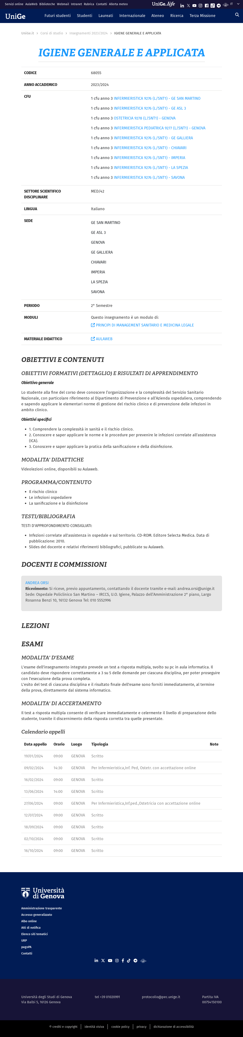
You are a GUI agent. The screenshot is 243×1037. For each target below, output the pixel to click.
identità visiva (94, 1027)
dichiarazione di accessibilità (174, 1027)
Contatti (101, 4)
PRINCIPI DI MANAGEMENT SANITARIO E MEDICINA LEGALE (142, 325)
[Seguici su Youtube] (194, 4)
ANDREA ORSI (37, 582)
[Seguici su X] (188, 4)
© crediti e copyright (63, 1027)
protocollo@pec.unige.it (161, 996)
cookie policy (120, 1027)
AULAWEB (101, 339)
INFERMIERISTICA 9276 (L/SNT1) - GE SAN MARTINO (157, 98)
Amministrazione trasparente (41, 908)
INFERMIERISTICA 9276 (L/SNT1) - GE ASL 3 (150, 108)
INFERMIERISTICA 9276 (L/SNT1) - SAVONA (149, 177)
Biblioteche (47, 4)
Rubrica (89, 4)
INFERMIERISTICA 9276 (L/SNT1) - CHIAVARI (150, 147)
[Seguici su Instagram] (200, 4)
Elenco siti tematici (34, 934)
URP (24, 940)
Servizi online (14, 4)
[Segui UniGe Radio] (226, 4)
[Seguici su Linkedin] (182, 4)
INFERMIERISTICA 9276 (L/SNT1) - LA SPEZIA (151, 167)
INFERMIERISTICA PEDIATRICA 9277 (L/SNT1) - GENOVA (159, 128)
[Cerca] (237, 14)
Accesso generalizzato (36, 915)
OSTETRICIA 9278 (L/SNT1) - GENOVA (144, 118)
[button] (58, 16)
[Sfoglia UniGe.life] (165, 4)
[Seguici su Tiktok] (212, 4)
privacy (141, 1027)
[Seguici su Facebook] (206, 4)
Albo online (29, 921)
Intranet (76, 4)
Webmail (63, 4)
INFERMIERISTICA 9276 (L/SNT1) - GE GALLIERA (153, 138)
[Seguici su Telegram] (218, 4)
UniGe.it (27, 33)
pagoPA (26, 947)
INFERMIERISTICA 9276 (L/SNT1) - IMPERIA (149, 157)
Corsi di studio (51, 33)
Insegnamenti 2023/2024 (88, 33)
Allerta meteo (118, 4)
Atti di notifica (31, 927)
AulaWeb (31, 4)
